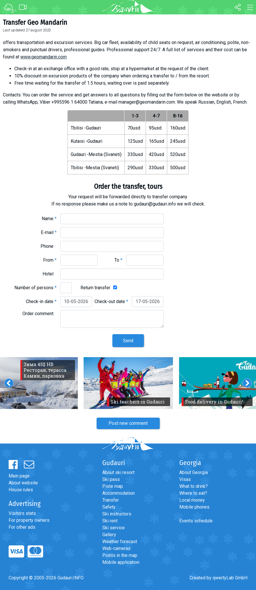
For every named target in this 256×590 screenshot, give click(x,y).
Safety (109, 507)
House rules (21, 489)
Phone (49, 246)
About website (23, 483)
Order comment (39, 313)
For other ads (22, 527)
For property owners (29, 520)
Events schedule (196, 521)
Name (49, 218)
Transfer (110, 500)
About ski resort (118, 472)
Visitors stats (22, 513)
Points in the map (119, 555)
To (118, 260)
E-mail (49, 232)
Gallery (109, 534)
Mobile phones (194, 507)
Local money (192, 500)
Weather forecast (119, 541)
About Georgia (193, 472)
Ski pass (111, 479)
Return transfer (95, 287)
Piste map (112, 486)
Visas (185, 479)
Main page (19, 476)
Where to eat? (193, 493)
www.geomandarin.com (43, 57)
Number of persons (35, 287)
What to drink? (193, 486)
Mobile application (120, 562)
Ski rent (110, 521)
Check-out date (111, 301)
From (50, 260)
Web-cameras (116, 548)
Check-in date (41, 301)
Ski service (113, 527)
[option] (128, 383)
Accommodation (118, 493)
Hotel (50, 274)
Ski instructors (116, 514)
